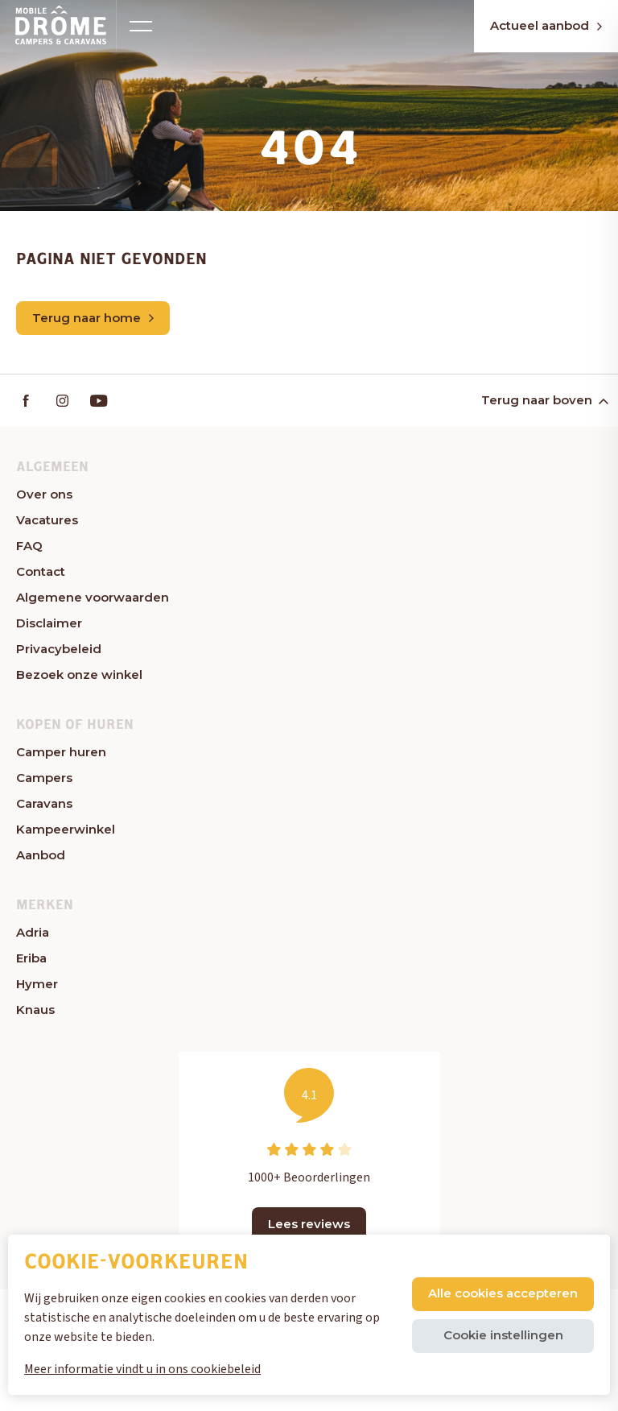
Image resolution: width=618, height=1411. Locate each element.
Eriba (31, 958)
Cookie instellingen (503, 1335)
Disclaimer (49, 623)
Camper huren (61, 751)
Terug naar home (93, 317)
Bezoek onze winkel (79, 674)
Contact (40, 571)
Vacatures (47, 520)
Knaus (35, 1009)
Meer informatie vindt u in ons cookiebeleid (142, 1369)
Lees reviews (309, 1223)
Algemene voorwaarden (92, 597)
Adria (32, 932)
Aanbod (40, 855)
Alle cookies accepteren (503, 1293)
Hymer (37, 983)
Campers (44, 777)
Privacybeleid (58, 648)
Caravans (44, 803)
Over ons (44, 494)
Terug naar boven (543, 400)
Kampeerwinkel (65, 829)
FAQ (29, 545)
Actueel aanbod (546, 25)
